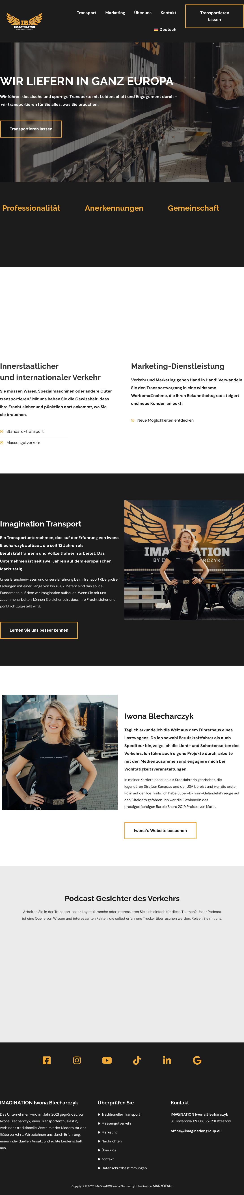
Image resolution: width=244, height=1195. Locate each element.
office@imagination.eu (196, 1131)
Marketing (115, 12)
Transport (86, 12)
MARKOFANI (163, 1186)
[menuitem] (165, 29)
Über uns (143, 12)
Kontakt (168, 12)
